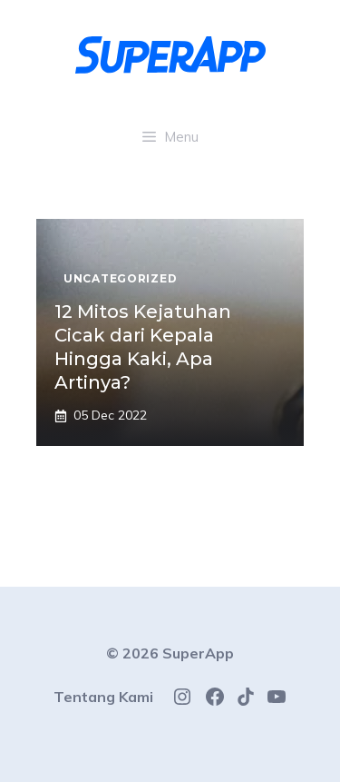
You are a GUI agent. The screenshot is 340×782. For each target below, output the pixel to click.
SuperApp (198, 653)
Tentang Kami (103, 697)
